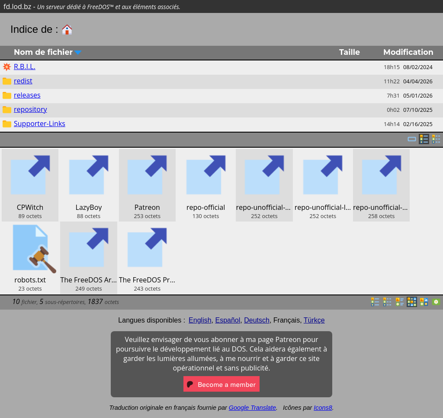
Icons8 (323, 407)
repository (30, 109)
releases (27, 95)
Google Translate (252, 407)
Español (227, 320)
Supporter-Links (39, 123)
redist (23, 81)
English (200, 320)
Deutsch (257, 320)
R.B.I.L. (24, 66)
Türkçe (314, 320)
